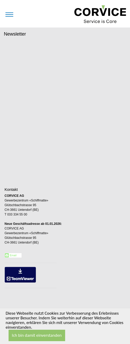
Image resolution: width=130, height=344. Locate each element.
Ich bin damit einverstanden (37, 335)
